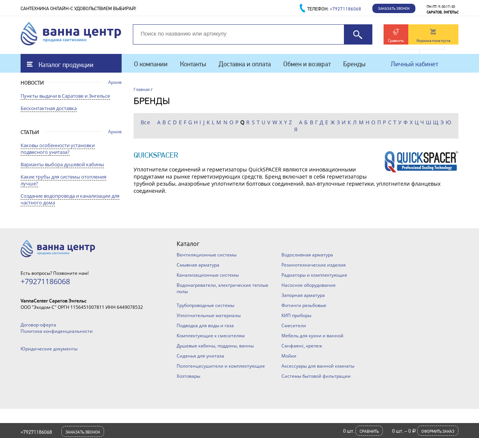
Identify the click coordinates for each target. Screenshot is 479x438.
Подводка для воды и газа (205, 325)
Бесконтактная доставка (49, 108)
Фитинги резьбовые (303, 305)
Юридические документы (49, 349)
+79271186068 (36, 432)
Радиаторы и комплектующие (314, 275)
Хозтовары (188, 376)
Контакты (193, 64)
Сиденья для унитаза (200, 356)
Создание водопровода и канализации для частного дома (70, 199)
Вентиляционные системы (207, 255)
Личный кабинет (414, 64)
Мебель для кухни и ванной (312, 335)
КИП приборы (296, 315)
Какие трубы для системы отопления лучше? (63, 180)
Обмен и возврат (307, 64)
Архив (115, 82)
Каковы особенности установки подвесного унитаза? (58, 148)
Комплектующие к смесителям (211, 335)
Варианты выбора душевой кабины (62, 164)
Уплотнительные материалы (209, 315)
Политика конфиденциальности (57, 331)
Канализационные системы (208, 275)
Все (145, 122)
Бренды (354, 64)
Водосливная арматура (307, 255)
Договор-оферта (38, 325)
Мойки (288, 356)
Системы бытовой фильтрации (316, 376)
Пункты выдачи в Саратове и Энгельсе (65, 95)
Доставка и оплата (245, 64)
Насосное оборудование (308, 285)
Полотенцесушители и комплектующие (221, 366)
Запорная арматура (303, 295)
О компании (151, 64)
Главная (142, 89)
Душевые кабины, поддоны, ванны (215, 346)
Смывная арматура (198, 265)
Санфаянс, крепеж (301, 346)
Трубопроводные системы (205, 305)
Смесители (293, 325)
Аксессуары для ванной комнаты (317, 366)
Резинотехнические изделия (313, 265)
